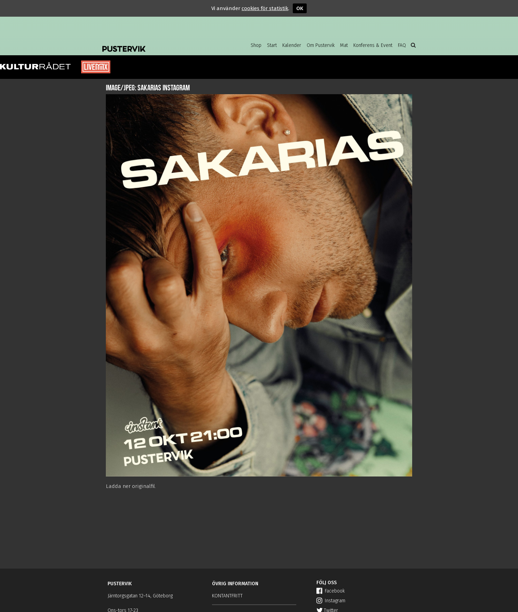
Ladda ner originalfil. (131, 486)
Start (272, 45)
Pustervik (158, 43)
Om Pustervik (321, 45)
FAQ (402, 45)
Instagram (330, 601)
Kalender (291, 45)
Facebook (330, 591)
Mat (344, 45)
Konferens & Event (372, 45)
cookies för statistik (265, 8)
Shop (256, 45)
